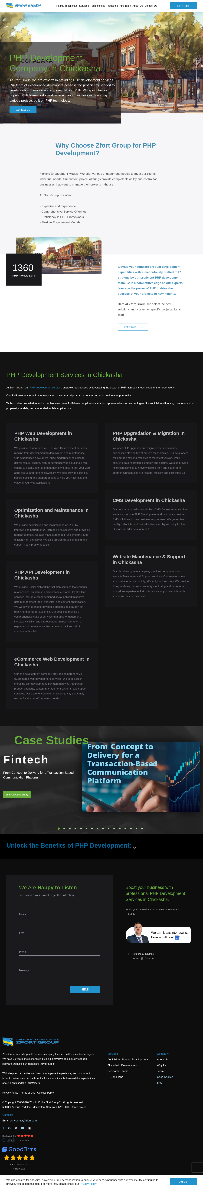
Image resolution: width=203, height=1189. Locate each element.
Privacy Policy (88, 1183)
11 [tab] (114, 828)
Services (113, 1053)
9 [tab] (103, 828)
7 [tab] (92, 828)
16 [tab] (142, 828)
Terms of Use (27, 1092)
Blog (159, 1082)
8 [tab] (97, 828)
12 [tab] (120, 828)
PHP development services (45, 387)
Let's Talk (183, 5)
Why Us (162, 1065)
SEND (85, 989)
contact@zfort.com (143, 958)
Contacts (7, 1114)
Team (160, 1071)
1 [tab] (58, 828)
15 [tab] (136, 828)
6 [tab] (86, 828)
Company (163, 1053)
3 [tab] (70, 828)
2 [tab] (64, 828)
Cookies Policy (45, 1092)
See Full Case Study (17, 794)
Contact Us (150, 5)
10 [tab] (108, 828)
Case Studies (165, 1076)
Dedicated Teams (118, 1071)
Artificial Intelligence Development (128, 1059)
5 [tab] (81, 828)
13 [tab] (125, 828)
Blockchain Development (122, 1065)
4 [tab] (75, 828)
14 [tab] (131, 828)
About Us (162, 1059)
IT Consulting (115, 1076)
